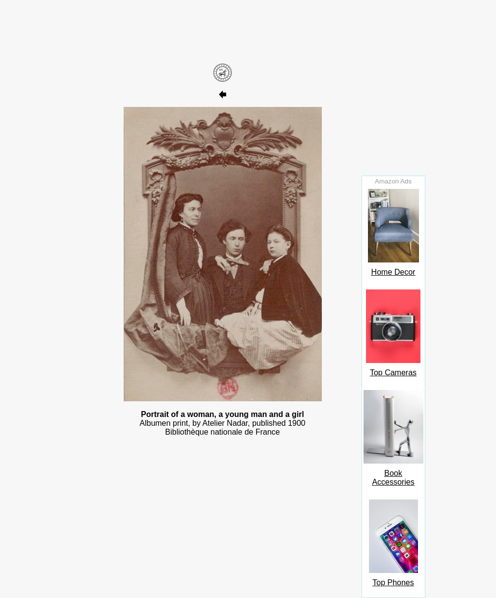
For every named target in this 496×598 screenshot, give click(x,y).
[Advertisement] (222, 31)
